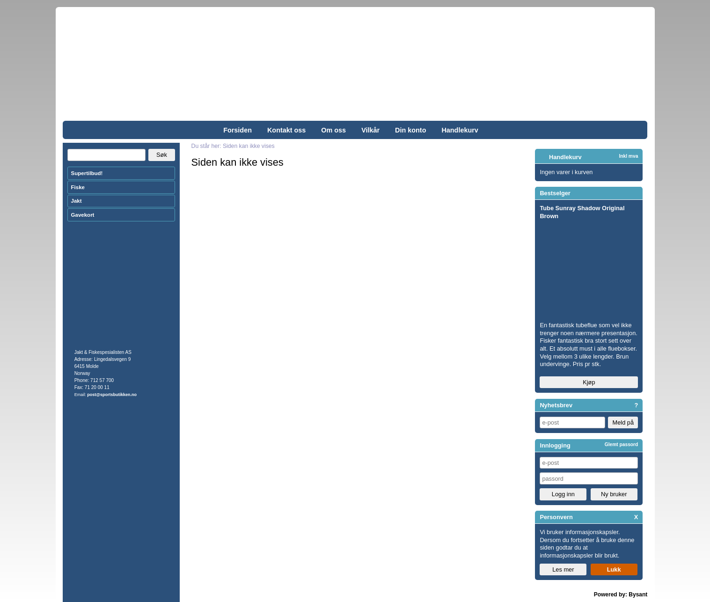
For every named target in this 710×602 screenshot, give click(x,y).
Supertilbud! (87, 173)
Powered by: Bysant (621, 594)
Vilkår (370, 130)
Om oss (333, 130)
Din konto (410, 130)
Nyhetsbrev (556, 405)
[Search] (106, 155)
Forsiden (237, 130)
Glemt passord (621, 444)
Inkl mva (628, 156)
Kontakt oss (286, 130)
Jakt (76, 201)
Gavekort (83, 215)
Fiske (78, 187)
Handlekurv (459, 130)
